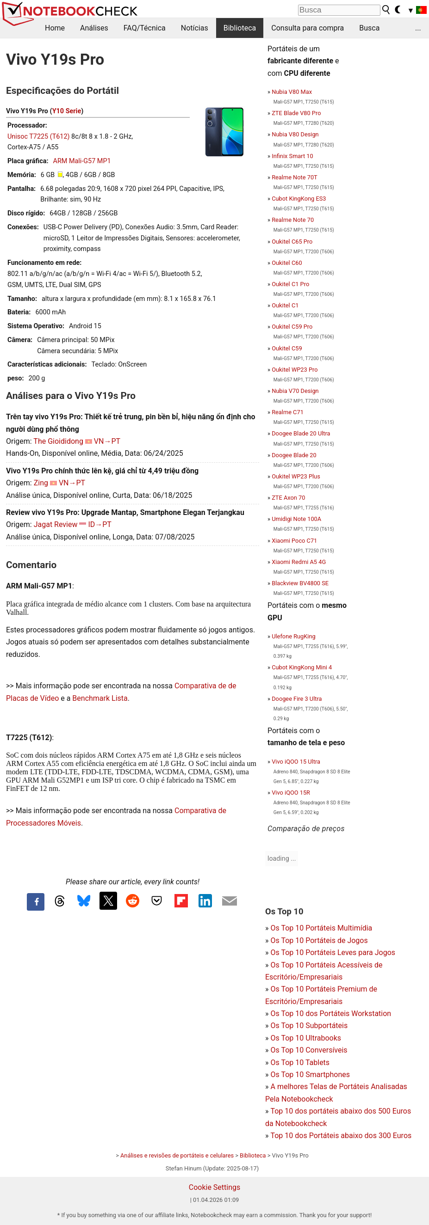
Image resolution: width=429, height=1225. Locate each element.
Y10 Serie (66, 111)
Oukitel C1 (285, 305)
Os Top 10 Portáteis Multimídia (321, 928)
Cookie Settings (215, 1187)
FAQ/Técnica (145, 28)
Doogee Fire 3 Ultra (297, 698)
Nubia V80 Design (295, 134)
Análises (94, 28)
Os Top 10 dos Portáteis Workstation (330, 1013)
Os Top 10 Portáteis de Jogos (318, 940)
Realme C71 (288, 412)
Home (55, 28)
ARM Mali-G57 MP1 (82, 161)
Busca (369, 28)
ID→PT (100, 524)
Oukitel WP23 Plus (296, 476)
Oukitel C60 (287, 262)
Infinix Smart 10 (292, 156)
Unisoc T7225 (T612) (38, 137)
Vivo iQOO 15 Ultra (296, 761)
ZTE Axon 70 (288, 497)
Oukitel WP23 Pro (294, 369)
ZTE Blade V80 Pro (296, 113)
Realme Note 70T (294, 177)
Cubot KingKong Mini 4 (302, 667)
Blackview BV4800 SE (300, 583)
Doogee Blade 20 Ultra (301, 433)
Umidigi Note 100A (296, 518)
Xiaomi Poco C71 (294, 540)
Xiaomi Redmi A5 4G (299, 561)
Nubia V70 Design (295, 390)
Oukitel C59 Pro (292, 326)
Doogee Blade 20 (294, 455)
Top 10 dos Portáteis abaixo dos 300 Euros (340, 1135)
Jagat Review (56, 524)
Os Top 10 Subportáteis (309, 1025)
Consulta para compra (307, 28)
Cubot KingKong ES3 (299, 198)
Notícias (194, 28)
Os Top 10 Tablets (300, 1062)
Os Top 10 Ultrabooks (305, 1038)
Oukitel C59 (287, 348)
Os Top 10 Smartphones (310, 1074)
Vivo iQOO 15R (291, 792)
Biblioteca (240, 28)
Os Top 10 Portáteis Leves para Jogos (332, 952)
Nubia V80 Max (292, 91)
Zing (41, 482)
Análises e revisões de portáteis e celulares (177, 1155)
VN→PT (107, 441)
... (418, 28)
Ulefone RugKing (294, 636)
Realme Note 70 (293, 219)
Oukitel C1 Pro (290, 284)
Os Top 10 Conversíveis (308, 1050)
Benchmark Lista (99, 698)
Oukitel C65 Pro (292, 241)
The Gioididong (58, 441)
